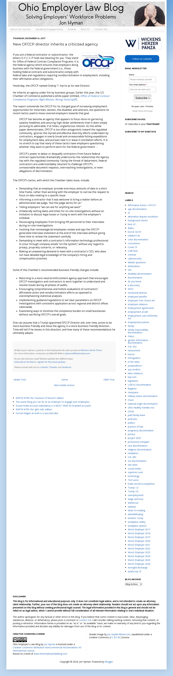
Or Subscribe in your (142, 124)
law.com (132, 377)
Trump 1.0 (133, 487)
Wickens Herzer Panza (91, 350)
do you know (134, 281)
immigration (134, 357)
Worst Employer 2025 (139, 560)
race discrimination (137, 445)
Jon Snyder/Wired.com (118, 634)
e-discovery (134, 285)
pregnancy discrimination (141, 430)
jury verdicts (134, 369)
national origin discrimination (143, 403)
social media (134, 468)
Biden (131, 228)
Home (65, 379)
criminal (132, 254)
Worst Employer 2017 (139, 529)
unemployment (136, 495)
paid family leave (136, 415)
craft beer (133, 250)
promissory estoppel (138, 441)
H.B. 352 (132, 346)
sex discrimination (137, 460)
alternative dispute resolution (143, 216)
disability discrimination (140, 273)
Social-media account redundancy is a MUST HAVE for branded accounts (53, 405)
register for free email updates (51, 362)
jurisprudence (135, 365)
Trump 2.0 (133, 491)
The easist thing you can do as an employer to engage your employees (53, 401)
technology (133, 476)
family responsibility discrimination (138, 331)
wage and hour (135, 499)
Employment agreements (141, 307)
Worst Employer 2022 (139, 548)
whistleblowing (135, 514)
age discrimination (137, 209)
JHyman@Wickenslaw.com (77, 353)
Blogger (109, 661)
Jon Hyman (49, 644)
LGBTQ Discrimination (139, 384)
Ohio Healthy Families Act (141, 407)
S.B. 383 (132, 457)
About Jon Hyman (20, 29)
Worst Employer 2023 (139, 552)
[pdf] (61, 97)
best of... (132, 224)
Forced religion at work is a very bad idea (37, 413)
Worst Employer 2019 (139, 537)
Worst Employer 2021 (139, 544)
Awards (72, 29)
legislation (133, 380)
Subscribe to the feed (24, 362)
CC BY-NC (115, 637)
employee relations (138, 304)
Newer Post (20, 379)
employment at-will (138, 311)
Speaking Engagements (49, 29)
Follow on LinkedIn (142, 58)
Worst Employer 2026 (139, 563)
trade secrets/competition (141, 483)
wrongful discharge (138, 567)
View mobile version (64, 385)
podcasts (132, 418)
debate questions (137, 262)
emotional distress (137, 292)
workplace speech (137, 525)
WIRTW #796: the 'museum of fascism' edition (40, 397)
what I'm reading (136, 510)
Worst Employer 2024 (139, 556)
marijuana (133, 392)
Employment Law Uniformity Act (142, 317)
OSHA (131, 411)
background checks (138, 220)
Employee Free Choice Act (141, 300)
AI (129, 212)
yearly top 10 (134, 571)
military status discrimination (142, 396)
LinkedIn (44, 367)
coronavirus (134, 243)
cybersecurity (134, 258)
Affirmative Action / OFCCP (142, 205)
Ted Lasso (133, 479)
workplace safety (136, 521)
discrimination (135, 277)
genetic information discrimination (138, 341)
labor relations (135, 373)
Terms (141, 111)
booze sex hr (134, 231)
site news (133, 464)
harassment (134, 350)
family (131, 325)
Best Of (85, 29)
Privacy (149, 111)
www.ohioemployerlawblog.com (50, 653)
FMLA (131, 336)
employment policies (138, 322)
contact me (85, 620)
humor (131, 354)
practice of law (135, 426)
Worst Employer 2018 (139, 533)
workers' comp (135, 518)
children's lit (134, 235)
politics (131, 422)
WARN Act (133, 502)
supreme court (135, 472)
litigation (132, 388)
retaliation (133, 453)
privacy (131, 434)
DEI (130, 269)
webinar (132, 506)
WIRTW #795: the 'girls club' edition (34, 409)
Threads (53, 367)
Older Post (109, 379)
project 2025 (134, 438)
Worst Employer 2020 (139, 540)
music (131, 399)
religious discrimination (140, 449)
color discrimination (138, 239)
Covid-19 (132, 247)
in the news (134, 361)
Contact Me (100, 29)
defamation (134, 266)
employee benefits (137, 296)
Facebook (66, 367)
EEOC (131, 288)
